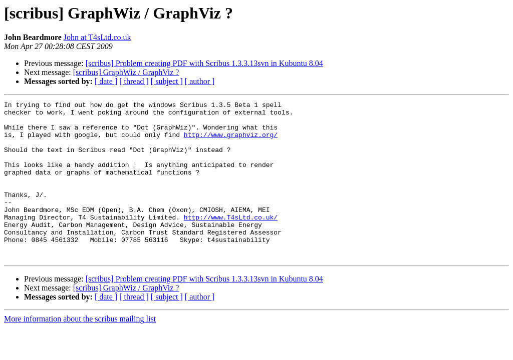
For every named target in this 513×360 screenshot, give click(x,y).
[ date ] (106, 81)
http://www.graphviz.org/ (231, 142)
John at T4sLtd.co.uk (97, 37)
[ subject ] (167, 81)
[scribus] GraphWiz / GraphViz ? (126, 72)
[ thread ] (134, 81)
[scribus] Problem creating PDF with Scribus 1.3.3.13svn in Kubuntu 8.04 (204, 63)
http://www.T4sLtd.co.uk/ (231, 241)
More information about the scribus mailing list (80, 350)
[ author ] (200, 81)
